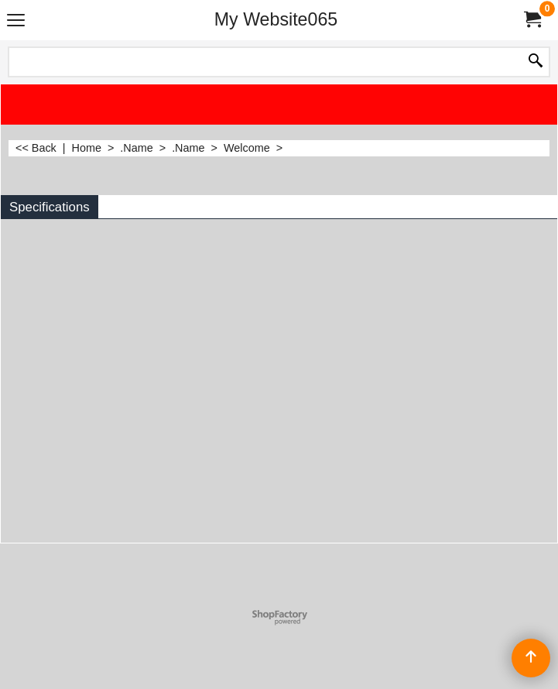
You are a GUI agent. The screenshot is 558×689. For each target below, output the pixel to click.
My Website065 (275, 19)
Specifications (49, 207)
